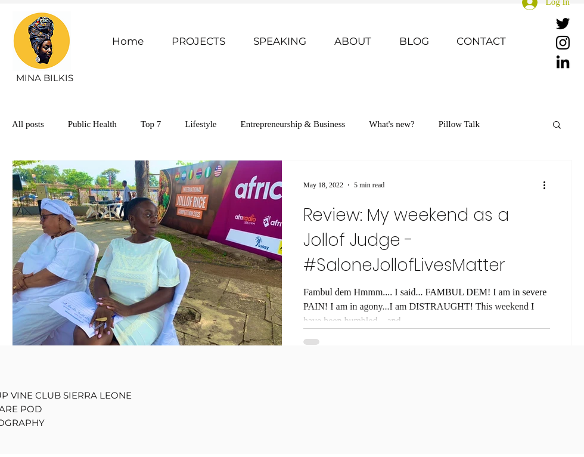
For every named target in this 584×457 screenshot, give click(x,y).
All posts (28, 124)
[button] (557, 125)
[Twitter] (563, 23)
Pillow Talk (459, 124)
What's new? (391, 124)
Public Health (92, 124)
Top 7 (151, 124)
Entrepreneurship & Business (293, 124)
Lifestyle (200, 124)
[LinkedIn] (563, 62)
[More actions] (548, 185)
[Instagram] (563, 42)
